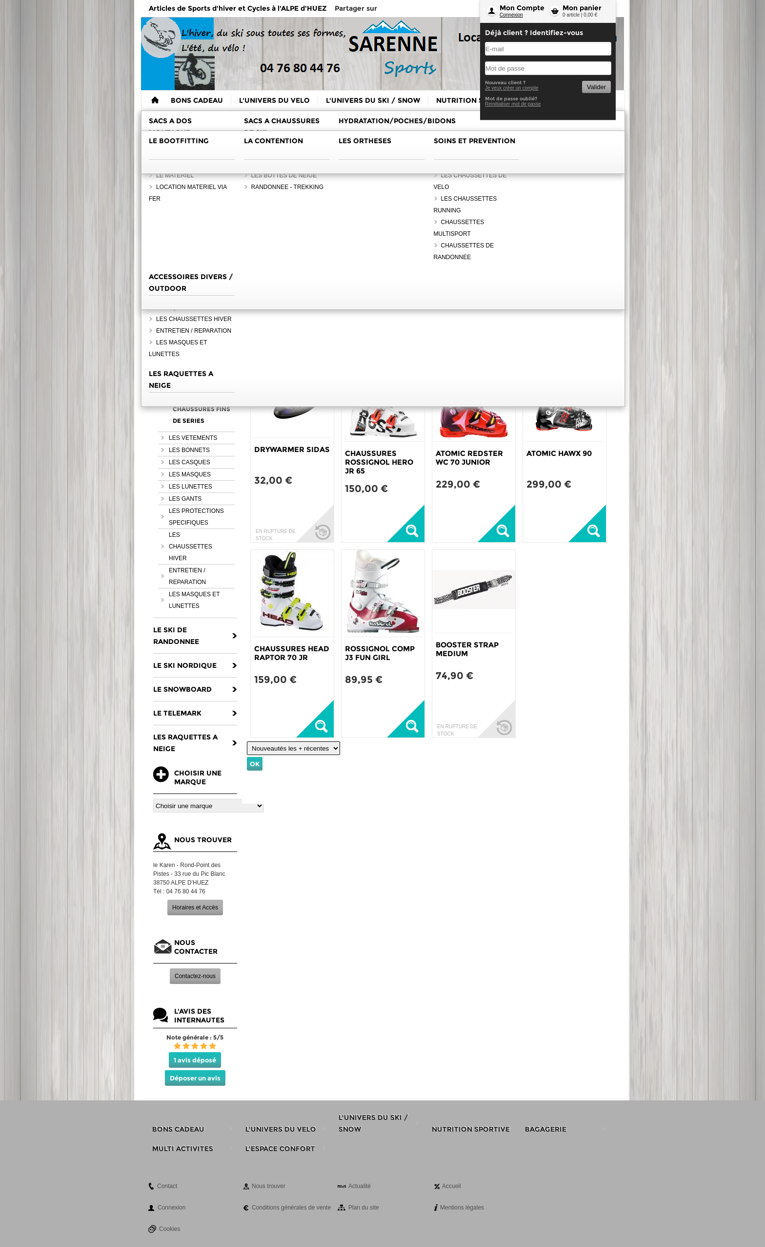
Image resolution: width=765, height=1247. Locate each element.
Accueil (451, 1186)
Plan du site (363, 1207)
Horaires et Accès (195, 907)
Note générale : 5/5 (194, 1037)
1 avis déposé (195, 1060)
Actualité (359, 1186)
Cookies (169, 1229)
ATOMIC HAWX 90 (559, 453)
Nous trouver (268, 1186)
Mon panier (582, 7)
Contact (167, 1186)
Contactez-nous (195, 976)
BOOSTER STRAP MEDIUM (467, 649)
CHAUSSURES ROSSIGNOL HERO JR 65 (379, 462)
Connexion (511, 15)
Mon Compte (522, 7)
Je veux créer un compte (512, 88)
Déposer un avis (195, 1078)
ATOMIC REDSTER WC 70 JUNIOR (469, 458)
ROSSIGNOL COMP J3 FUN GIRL (380, 653)
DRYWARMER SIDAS (292, 449)
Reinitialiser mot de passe (513, 104)
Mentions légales (462, 1207)
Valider (596, 87)
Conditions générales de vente (291, 1207)
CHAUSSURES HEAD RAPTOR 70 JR (291, 653)
